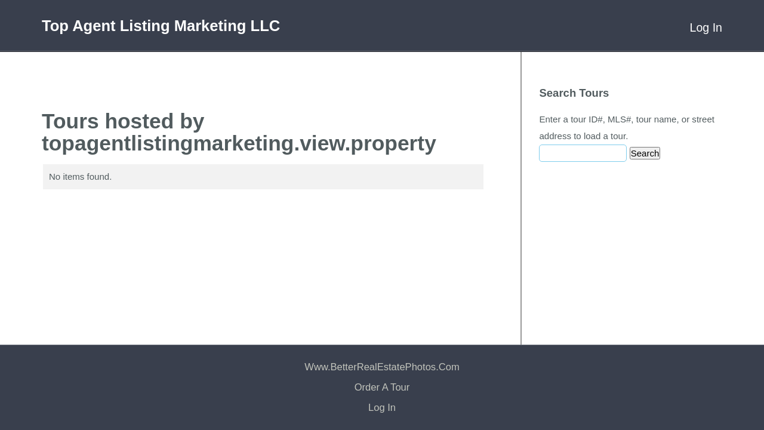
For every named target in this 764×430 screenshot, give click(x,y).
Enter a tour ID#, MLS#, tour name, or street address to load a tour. (626, 127)
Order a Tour (382, 387)
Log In (706, 27)
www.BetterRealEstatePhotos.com (381, 367)
